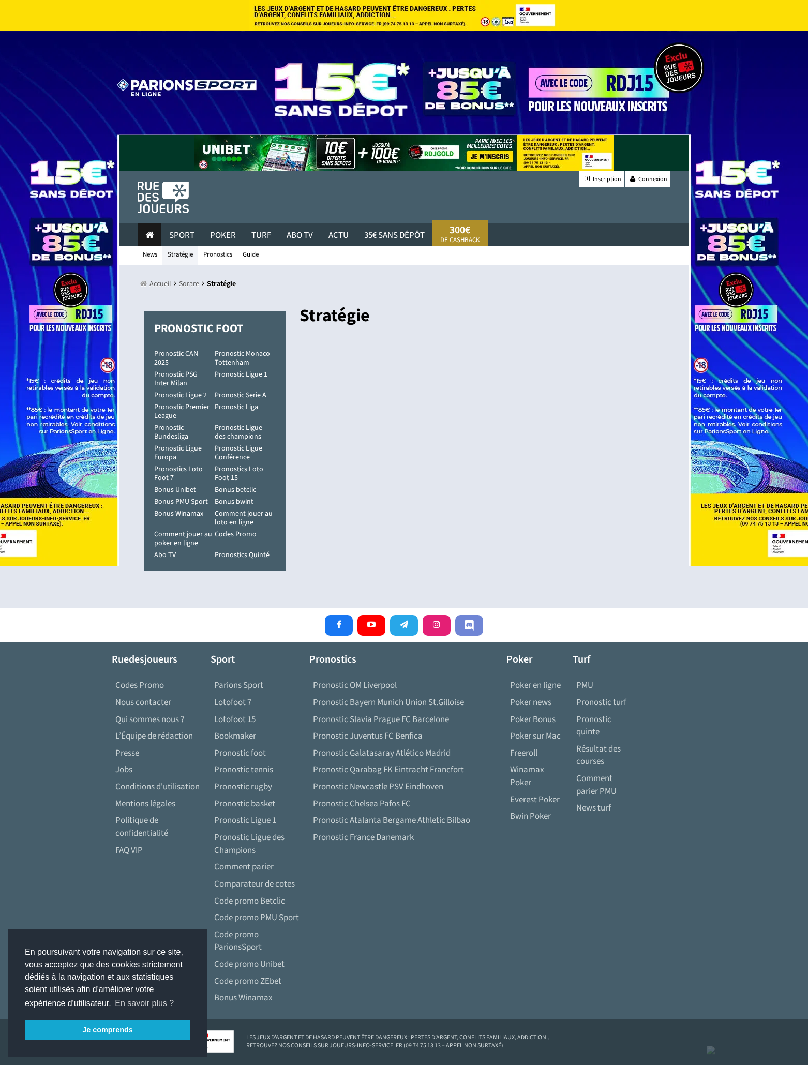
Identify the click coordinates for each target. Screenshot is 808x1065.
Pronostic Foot (198, 328)
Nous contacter (143, 702)
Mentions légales (145, 804)
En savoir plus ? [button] (144, 1003)
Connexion (647, 179)
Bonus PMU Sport (181, 502)
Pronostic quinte (593, 726)
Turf (261, 235)
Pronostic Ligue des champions (238, 432)
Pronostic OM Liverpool (355, 685)
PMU (584, 685)
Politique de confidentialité (141, 826)
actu (338, 235)
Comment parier (244, 867)
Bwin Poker (530, 816)
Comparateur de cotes (254, 884)
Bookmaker (235, 736)
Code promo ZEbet (247, 981)
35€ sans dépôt (394, 235)
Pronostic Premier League (182, 411)
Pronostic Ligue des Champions (249, 844)
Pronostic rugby (243, 787)
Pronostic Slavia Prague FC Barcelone (381, 719)
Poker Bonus (533, 719)
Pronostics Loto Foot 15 (239, 473)
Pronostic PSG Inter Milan (176, 378)
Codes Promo (236, 534)
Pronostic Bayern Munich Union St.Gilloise (388, 702)
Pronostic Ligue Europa (178, 452)
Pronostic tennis (243, 769)
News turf (593, 808)
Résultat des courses (598, 755)
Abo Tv (300, 235)
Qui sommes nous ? (149, 719)
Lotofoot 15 (235, 719)
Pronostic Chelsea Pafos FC (362, 804)
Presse (127, 753)
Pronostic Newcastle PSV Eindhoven (378, 787)
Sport (181, 235)
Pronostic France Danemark (363, 837)
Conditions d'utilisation (157, 787)
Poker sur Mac (535, 736)
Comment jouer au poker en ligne (183, 538)
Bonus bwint (234, 502)
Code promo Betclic (249, 901)
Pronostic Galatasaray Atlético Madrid (382, 753)
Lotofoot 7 (232, 702)
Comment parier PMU (596, 785)
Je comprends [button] (107, 1030)
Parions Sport (238, 685)
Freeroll (523, 753)
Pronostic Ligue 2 (180, 395)
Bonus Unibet (175, 490)
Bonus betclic (235, 490)
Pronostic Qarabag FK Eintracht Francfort (388, 769)
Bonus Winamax (178, 513)
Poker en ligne (535, 685)
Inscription (601, 179)
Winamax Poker (527, 776)
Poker (223, 235)
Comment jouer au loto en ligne (244, 518)
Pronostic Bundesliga (171, 432)
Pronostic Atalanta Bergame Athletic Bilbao (391, 820)
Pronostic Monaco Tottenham (242, 358)
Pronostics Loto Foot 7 (178, 473)
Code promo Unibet (249, 964)
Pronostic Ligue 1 (241, 374)
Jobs (123, 769)
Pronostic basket (244, 804)
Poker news (530, 702)
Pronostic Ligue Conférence (238, 452)
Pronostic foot (240, 753)
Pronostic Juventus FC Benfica (368, 736)
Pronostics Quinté (242, 555)
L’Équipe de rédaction (154, 736)
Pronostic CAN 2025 (176, 358)
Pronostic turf (601, 702)
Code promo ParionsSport (238, 941)
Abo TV (165, 555)
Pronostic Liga (236, 407)
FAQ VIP (129, 850)
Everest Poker (535, 799)
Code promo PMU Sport (256, 917)
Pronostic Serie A (240, 395)
